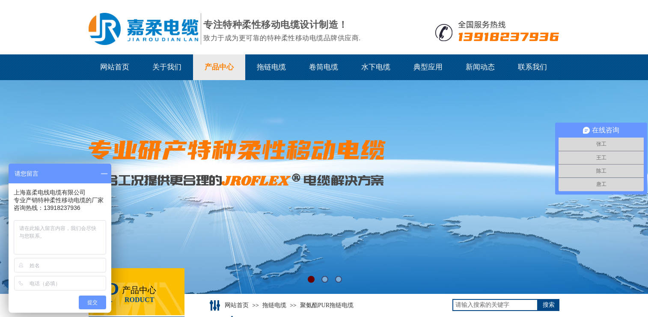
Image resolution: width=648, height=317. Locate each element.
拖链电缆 (271, 67)
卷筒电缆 (323, 67)
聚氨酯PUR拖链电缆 (327, 305)
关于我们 (166, 67)
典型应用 (428, 67)
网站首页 (114, 67)
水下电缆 (375, 67)
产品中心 (219, 67)
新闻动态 (480, 67)
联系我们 (532, 67)
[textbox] (495, 305)
